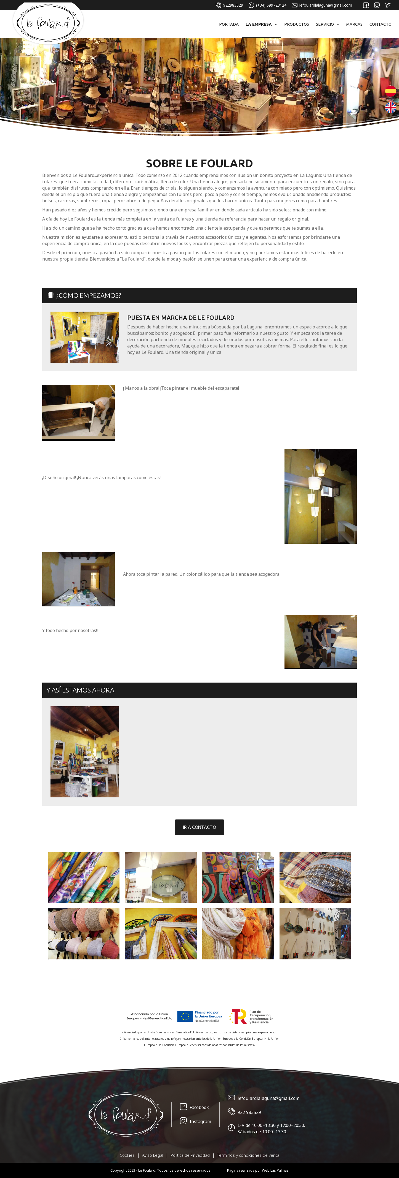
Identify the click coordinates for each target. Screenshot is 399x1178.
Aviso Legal (152, 1155)
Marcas (354, 24)
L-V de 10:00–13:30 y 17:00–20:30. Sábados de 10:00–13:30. (266, 1128)
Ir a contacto (199, 827)
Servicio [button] (327, 24)
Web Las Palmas (275, 1170)
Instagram (195, 1121)
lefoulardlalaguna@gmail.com (322, 5)
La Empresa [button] (261, 24)
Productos (296, 24)
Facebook (194, 1107)
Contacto (380, 24)
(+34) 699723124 (267, 5)
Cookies (127, 1155)
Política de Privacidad (190, 1155)
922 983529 (244, 1112)
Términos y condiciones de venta (248, 1155)
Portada (229, 24)
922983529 (229, 5)
